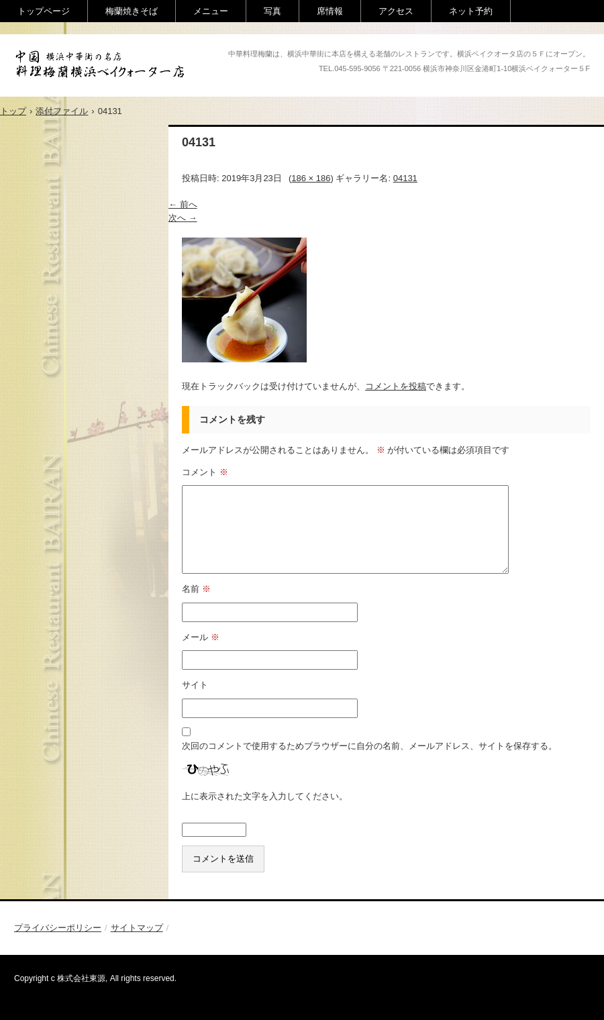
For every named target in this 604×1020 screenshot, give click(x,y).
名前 (196, 589)
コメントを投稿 (395, 386)
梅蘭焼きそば (131, 11)
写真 (272, 11)
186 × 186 (310, 178)
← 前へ (182, 204)
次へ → (182, 218)
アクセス (396, 11)
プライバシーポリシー (57, 928)
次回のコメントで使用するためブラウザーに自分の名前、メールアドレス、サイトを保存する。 (369, 746)
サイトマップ (137, 928)
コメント (205, 472)
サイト (195, 685)
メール (200, 637)
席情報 (330, 11)
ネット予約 (471, 11)
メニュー (210, 11)
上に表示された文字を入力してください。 (265, 796)
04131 (405, 178)
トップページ (43, 11)
